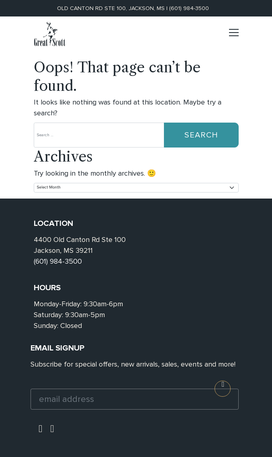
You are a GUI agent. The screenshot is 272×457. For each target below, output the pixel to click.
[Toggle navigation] (234, 36)
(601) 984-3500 (189, 8)
